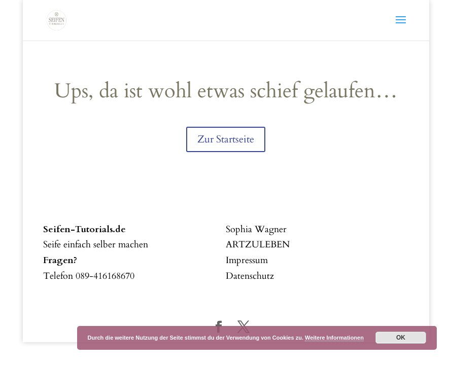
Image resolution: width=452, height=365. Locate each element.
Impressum (247, 260)
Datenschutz (250, 276)
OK (400, 337)
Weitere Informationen (334, 338)
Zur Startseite (225, 139)
